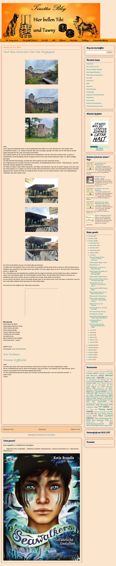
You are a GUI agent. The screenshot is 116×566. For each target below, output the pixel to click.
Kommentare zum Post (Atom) (45, 435)
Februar (92, 340)
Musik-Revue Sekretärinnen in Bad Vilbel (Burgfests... (99, 317)
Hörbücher (89, 80)
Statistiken (73, 40)
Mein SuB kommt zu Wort (95, 397)
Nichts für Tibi (108, 400)
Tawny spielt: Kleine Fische (98, 276)
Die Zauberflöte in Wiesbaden (95, 320)
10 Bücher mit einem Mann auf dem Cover (102, 202)
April (91, 335)
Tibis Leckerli (105, 415)
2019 (90, 355)
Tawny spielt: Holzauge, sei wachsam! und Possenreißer (98, 272)
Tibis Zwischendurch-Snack (99, 422)
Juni (91, 330)
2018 (90, 357)
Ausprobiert (92, 379)
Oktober (93, 248)
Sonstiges (104, 405)
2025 (91, 238)
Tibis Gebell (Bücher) (29, 40)
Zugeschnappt (104, 425)
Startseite (42, 429)
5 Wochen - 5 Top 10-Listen (95, 371)
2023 (90, 345)
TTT (100, 407)
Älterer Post (75, 429)
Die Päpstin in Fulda (96, 314)
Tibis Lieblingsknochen (104, 418)
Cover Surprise (102, 383)
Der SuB (45, 40)
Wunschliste (90, 425)
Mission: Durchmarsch (105, 398)
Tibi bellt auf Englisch (100, 412)
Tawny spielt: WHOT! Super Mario (98, 288)
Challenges (85, 40)
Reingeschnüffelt (91, 403)
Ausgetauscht (109, 378)
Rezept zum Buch (104, 403)
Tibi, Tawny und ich (11, 40)
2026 (91, 236)
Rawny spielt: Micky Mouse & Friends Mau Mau (99, 279)
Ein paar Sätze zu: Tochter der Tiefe (98, 308)
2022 (91, 347)
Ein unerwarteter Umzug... (98, 311)
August (92, 252)
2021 (90, 350)
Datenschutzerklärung (100, 40)
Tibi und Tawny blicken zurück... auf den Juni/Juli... (97, 258)
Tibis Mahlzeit (98, 420)
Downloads (90, 100)
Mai (91, 332)
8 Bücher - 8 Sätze (105, 373)
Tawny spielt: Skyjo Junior (98, 262)
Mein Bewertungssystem (94, 75)
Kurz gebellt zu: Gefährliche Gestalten (18, 445)
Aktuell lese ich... (100, 176)
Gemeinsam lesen (105, 390)
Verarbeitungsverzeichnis (94, 106)
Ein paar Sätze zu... (99, 385)
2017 (90, 359)
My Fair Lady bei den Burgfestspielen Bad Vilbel (97, 325)
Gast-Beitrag (100, 388)
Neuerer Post (8, 429)
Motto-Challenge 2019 (103, 215)
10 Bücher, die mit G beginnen (102, 189)
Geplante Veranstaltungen (95, 94)
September (94, 250)
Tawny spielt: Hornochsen (98, 296)
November (93, 245)
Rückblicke (90, 405)
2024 (90, 241)
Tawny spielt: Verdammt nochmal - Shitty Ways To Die (98, 300)
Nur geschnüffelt (99, 401)
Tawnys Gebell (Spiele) (94, 69)
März (92, 337)
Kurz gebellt (95, 392)
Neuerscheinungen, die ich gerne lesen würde (98, 292)
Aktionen (62, 40)
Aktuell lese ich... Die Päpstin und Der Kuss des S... (98, 284)
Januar (92, 342)
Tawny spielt (106, 409)
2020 (91, 352)
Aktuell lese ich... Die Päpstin (96, 304)
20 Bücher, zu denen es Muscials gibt (98, 268)
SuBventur (90, 407)
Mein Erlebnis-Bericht (19, 349)
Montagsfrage (94, 400)
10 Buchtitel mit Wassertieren (100, 163)
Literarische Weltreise (106, 393)
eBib (53, 40)
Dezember (93, 243)
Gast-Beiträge (91, 89)
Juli (91, 255)
